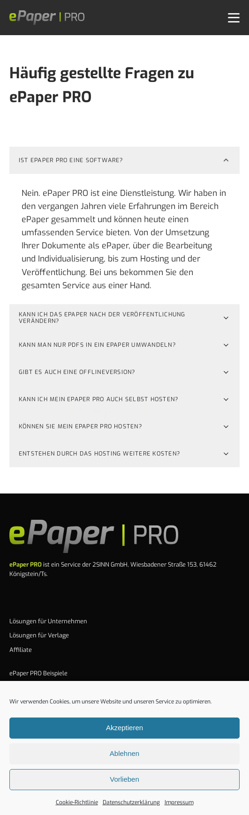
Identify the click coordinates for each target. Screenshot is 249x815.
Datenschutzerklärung (131, 802)
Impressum (179, 802)
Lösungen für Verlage (39, 635)
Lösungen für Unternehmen (48, 621)
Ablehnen (124, 753)
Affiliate (20, 650)
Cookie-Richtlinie (77, 802)
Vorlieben (124, 779)
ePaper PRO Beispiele (38, 673)
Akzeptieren (124, 728)
